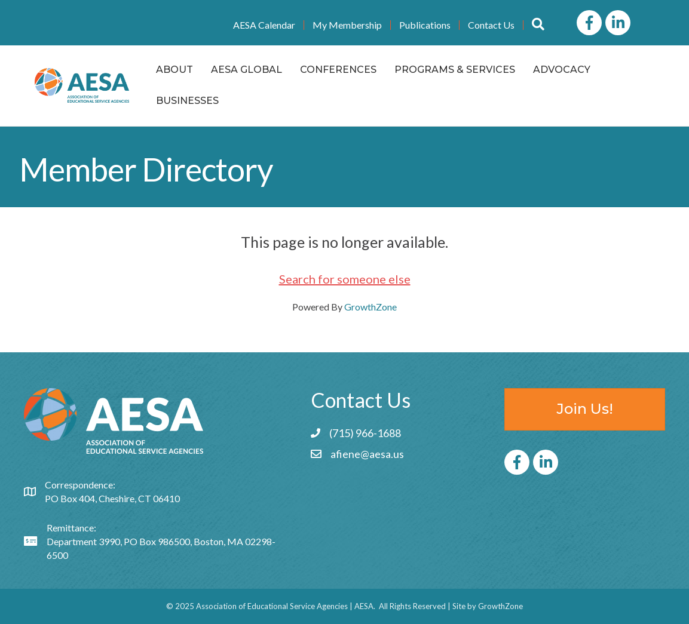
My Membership (347, 25)
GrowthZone (370, 306)
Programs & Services (454, 69)
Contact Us (491, 25)
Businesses (187, 100)
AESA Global (246, 69)
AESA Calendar (264, 25)
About (174, 69)
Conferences (338, 69)
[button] (538, 25)
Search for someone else (345, 279)
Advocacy (561, 69)
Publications (425, 25)
